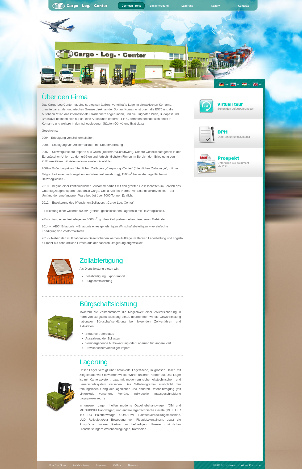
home (99, 11)
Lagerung (187, 5)
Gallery (215, 5)
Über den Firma (131, 5)
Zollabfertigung (159, 5)
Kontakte (243, 5)
